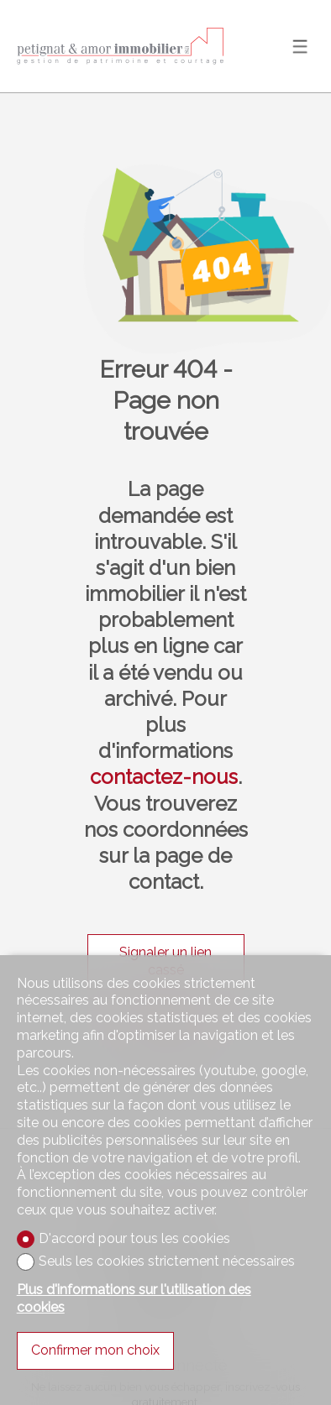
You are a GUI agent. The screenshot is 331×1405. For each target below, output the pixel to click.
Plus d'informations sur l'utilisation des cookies (134, 1298)
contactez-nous (164, 777)
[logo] (122, 46)
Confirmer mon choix (95, 1350)
